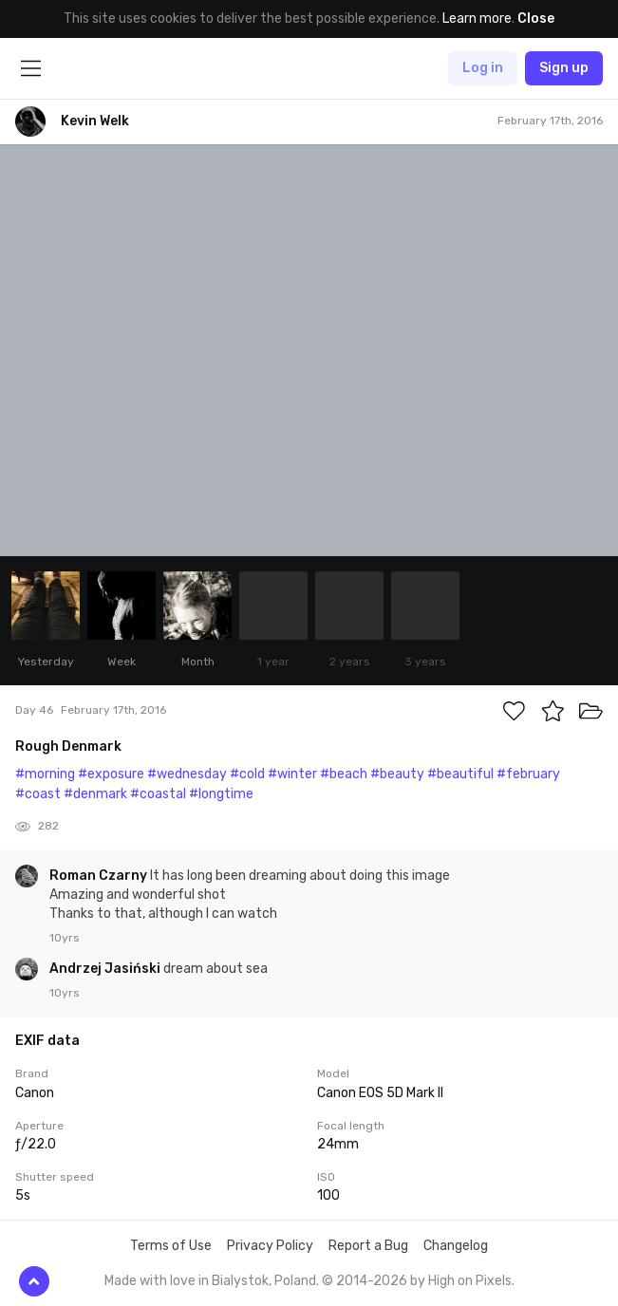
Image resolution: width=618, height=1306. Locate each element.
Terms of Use (171, 1246)
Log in (482, 68)
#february (528, 774)
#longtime (221, 794)
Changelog (455, 1246)
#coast (38, 794)
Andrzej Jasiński (106, 969)
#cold (247, 774)
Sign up (564, 68)
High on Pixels (470, 1281)
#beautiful (460, 774)
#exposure (111, 774)
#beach (343, 774)
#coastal (158, 794)
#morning (45, 774)
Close (535, 18)
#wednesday (187, 774)
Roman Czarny (99, 876)
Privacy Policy (270, 1246)
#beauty (397, 774)
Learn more (477, 18)
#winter (292, 774)
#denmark (95, 794)
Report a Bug (368, 1246)
